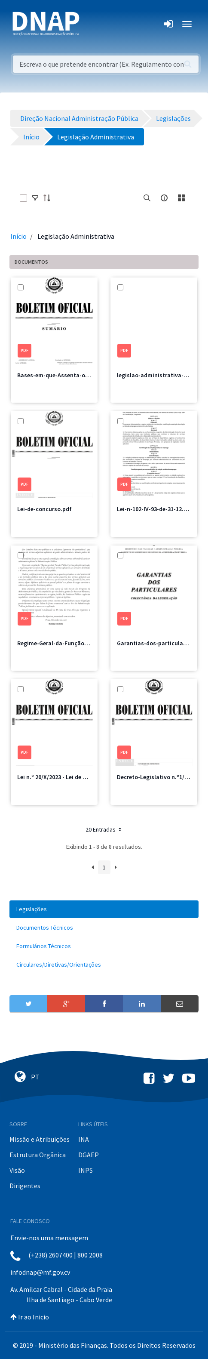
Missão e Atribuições (39, 1139)
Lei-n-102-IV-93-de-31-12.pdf (155, 509)
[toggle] (35, 198)
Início (18, 236)
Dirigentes (24, 1185)
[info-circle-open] (164, 198)
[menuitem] (104, 909)
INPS (85, 1170)
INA (83, 1139)
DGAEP (88, 1154)
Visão (17, 1170)
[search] (147, 198)
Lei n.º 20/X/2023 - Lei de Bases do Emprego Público (85, 777)
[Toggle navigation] (91, 24)
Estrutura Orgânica (37, 1154)
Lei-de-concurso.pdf (44, 509)
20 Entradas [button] (104, 829)
